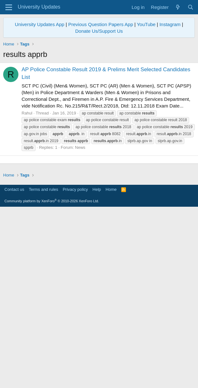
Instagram (170, 24)
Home (111, 367)
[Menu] (8, 7)
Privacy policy (75, 367)
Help (97, 367)
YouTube (146, 24)
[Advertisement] (99, 204)
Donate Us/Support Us (99, 31)
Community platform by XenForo (51, 379)
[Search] (190, 7)
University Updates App (39, 24)
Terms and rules (43, 367)
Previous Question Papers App (100, 24)
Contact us (14, 367)
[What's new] (178, 7)
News (80, 147)
